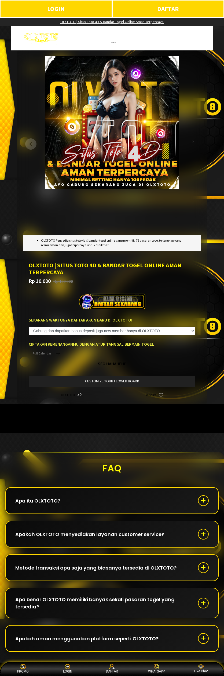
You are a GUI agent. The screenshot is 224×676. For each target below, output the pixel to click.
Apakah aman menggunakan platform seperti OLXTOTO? (87, 638)
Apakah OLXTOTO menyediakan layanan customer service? (89, 534)
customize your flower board (112, 381)
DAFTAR (168, 9)
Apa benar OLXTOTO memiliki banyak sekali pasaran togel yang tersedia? (95, 603)
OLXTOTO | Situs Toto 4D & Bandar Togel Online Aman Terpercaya (112, 21)
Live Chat (201, 668)
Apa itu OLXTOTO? (37, 500)
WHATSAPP (156, 668)
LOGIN (56, 9)
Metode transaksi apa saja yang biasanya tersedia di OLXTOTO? (96, 567)
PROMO (23, 668)
